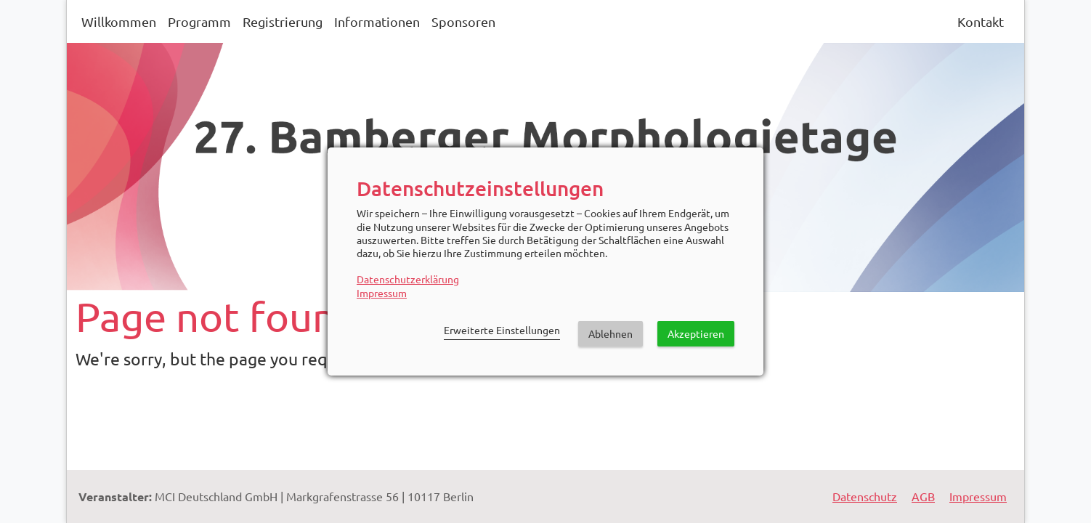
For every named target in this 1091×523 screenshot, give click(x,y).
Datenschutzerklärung (408, 278)
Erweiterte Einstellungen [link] (502, 329)
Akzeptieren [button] (696, 333)
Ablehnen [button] (610, 333)
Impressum (382, 292)
